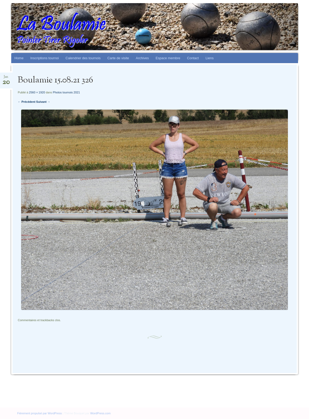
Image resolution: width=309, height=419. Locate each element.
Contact (193, 58)
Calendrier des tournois (82, 58)
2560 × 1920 (37, 92)
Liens (209, 58)
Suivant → (43, 101)
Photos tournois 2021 (66, 92)
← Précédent (26, 101)
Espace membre (168, 58)
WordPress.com (100, 413)
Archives (142, 58)
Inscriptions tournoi (44, 58)
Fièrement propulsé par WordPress (39, 413)
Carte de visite (118, 58)
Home (19, 58)
